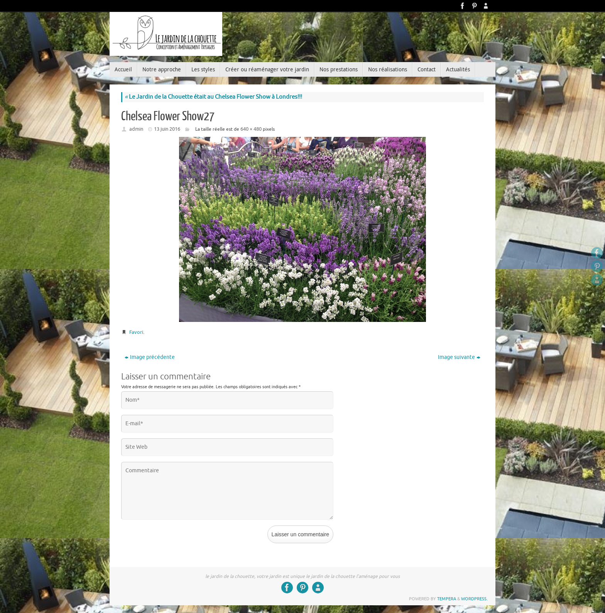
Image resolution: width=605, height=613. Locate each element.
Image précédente (150, 357)
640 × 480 (251, 129)
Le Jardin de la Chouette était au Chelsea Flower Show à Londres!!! (213, 97)
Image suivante (459, 357)
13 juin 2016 (167, 129)
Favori (136, 332)
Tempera (446, 598)
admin (136, 129)
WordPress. (474, 598)
